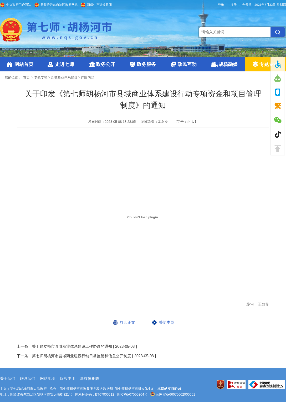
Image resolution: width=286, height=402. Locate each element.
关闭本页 (166, 322)
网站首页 (23, 64)
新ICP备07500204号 (132, 394)
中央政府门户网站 (18, 4)
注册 (233, 4)
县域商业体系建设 (64, 77)
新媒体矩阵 (89, 379)
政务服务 (146, 64)
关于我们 (7, 379)
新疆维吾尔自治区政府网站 (59, 4)
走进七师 (64, 64)
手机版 (278, 92)
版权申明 (67, 379)
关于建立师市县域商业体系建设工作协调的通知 (72, 346)
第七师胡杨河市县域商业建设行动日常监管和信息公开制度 (81, 356)
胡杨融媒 (228, 64)
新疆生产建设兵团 (99, 4)
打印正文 (127, 322)
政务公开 (105, 64)
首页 (26, 77)
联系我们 (27, 379)
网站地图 (47, 379)
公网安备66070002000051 (172, 394)
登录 (221, 4)
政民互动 (187, 64)
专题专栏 (268, 64)
